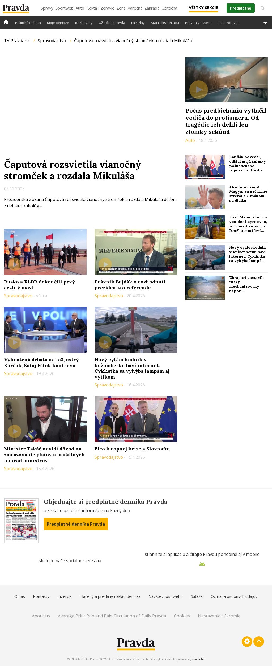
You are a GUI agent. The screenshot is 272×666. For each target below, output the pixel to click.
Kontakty (41, 596)
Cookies (182, 616)
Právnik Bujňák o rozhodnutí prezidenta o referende (130, 285)
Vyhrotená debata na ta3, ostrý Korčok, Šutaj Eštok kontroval (41, 362)
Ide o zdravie (228, 22)
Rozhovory (84, 22)
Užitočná (169, 8)
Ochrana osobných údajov (234, 596)
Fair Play (138, 22)
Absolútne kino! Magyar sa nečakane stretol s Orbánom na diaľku (248, 194)
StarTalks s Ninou (165, 22)
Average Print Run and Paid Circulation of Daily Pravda (112, 616)
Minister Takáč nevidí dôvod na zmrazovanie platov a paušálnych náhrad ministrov (44, 454)
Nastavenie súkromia (219, 616)
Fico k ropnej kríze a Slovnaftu (132, 449)
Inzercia (64, 596)
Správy (47, 8)
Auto (80, 8)
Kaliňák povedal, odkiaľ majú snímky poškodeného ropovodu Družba (247, 163)
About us (41, 616)
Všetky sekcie (203, 7)
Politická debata (28, 22)
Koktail (92, 8)
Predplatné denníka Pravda (76, 524)
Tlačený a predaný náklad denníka (110, 596)
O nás (19, 596)
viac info (198, 659)
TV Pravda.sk (17, 41)
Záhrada (151, 8)
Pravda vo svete (198, 22)
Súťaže (197, 596)
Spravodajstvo (52, 41)
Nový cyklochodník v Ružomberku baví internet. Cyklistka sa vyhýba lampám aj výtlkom (132, 368)
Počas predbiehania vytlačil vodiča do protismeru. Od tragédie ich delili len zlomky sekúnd (225, 121)
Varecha (135, 8)
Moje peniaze (58, 22)
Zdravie (107, 8)
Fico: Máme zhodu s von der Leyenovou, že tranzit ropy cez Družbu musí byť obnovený (248, 226)
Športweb (65, 8)
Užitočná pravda (112, 22)
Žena (121, 8)
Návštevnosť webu (165, 596)
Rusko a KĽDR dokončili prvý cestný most (39, 285)
